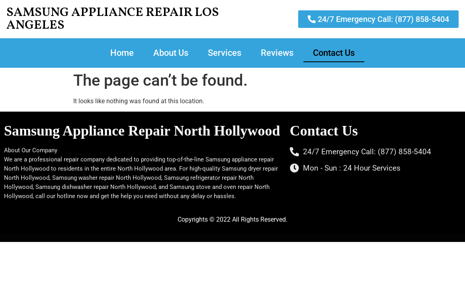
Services (224, 53)
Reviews (277, 53)
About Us (170, 53)
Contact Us (334, 53)
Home (122, 53)
